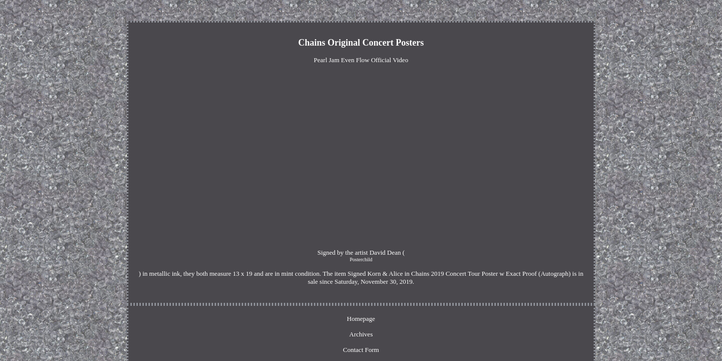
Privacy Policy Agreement (388, 297)
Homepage (250, 297)
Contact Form (326, 297)
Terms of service (454, 297)
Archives (286, 297)
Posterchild (241, 253)
